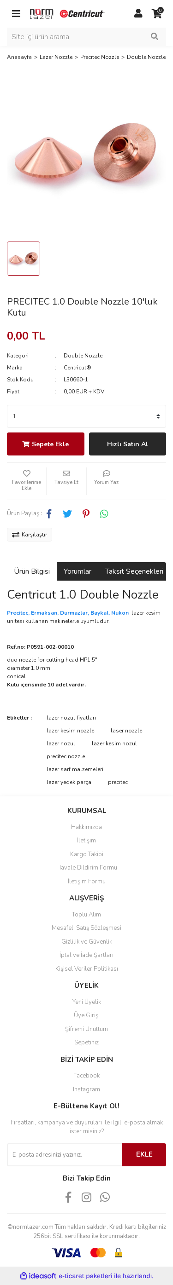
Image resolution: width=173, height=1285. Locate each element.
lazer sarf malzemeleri (75, 769)
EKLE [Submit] (144, 1154)
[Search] (86, 37)
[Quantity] (86, 416)
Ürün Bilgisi (32, 571)
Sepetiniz (86, 1042)
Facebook (86, 1076)
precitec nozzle (66, 756)
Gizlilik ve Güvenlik (86, 942)
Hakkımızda (86, 827)
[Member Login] (138, 14)
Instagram (86, 1089)
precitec (118, 782)
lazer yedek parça (69, 782)
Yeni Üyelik (86, 1002)
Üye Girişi (87, 1015)
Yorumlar (77, 571)
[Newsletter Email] (64, 1154)
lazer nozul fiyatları (71, 717)
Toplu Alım (86, 914)
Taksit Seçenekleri (134, 571)
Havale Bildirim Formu (86, 868)
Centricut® (77, 367)
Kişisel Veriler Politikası (86, 969)
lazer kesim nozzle (70, 730)
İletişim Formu (87, 881)
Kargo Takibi (86, 854)
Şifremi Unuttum (86, 1029)
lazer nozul (61, 743)
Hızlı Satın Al (127, 444)
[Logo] (68, 13)
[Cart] (157, 14)
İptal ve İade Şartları (86, 955)
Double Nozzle (83, 355)
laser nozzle (126, 730)
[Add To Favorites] (26, 481)
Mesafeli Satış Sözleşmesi (86, 928)
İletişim (86, 840)
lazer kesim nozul (114, 743)
